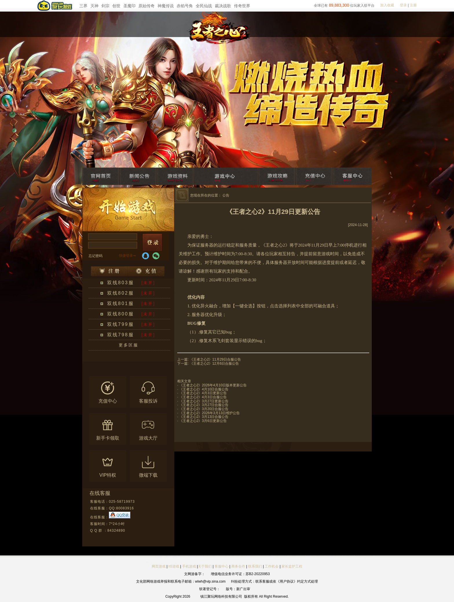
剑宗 (105, 5)
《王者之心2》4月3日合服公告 (203, 397)
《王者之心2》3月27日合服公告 (204, 405)
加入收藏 (387, 5)
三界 (83, 5)
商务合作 (238, 566)
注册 (413, 5)
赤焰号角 (185, 5)
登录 (403, 5)
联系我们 (255, 566)
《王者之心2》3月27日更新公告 (204, 401)
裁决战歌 (223, 5)
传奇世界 (242, 5)
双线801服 (120, 303)
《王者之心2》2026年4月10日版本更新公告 (213, 385)
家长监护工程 (291, 566)
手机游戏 (189, 566)
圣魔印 (129, 5)
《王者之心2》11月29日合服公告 (215, 359)
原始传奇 (146, 5)
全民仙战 (204, 5)
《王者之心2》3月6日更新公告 (203, 421)
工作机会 (272, 566)
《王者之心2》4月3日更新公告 (203, 393)
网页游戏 (159, 566)
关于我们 (205, 566)
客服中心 (221, 566)
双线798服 (120, 334)
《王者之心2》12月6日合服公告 (214, 363)
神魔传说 (166, 5)
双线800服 (120, 313)
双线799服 (120, 324)
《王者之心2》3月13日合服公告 (204, 417)
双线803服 (120, 282)
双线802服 (120, 293)
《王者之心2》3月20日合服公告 (204, 409)
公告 (225, 195)
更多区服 (128, 345)
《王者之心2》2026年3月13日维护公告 (209, 413)
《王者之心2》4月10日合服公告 (204, 389)
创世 (116, 5)
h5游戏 (174, 566)
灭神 (94, 5)
